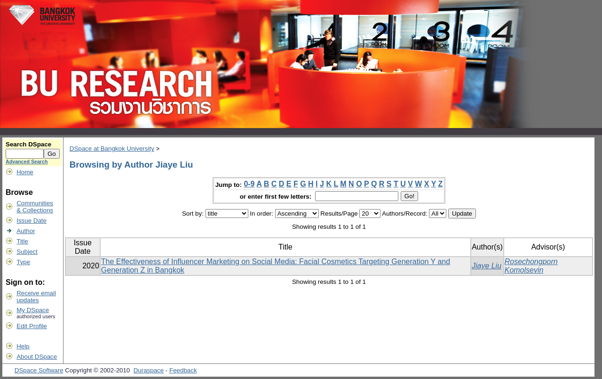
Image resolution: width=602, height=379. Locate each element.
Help (22, 346)
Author (25, 230)
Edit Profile (31, 326)
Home (24, 172)
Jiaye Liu (486, 266)
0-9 (249, 184)
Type (23, 262)
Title (22, 241)
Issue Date (31, 220)
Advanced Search (27, 161)
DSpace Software (39, 370)
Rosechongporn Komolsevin (531, 266)
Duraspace (149, 370)
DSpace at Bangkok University (112, 148)
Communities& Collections (34, 207)
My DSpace (32, 310)
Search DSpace (28, 144)
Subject (26, 251)
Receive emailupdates (36, 297)
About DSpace (36, 356)
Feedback (183, 370)
